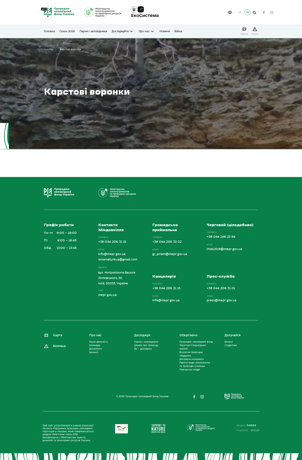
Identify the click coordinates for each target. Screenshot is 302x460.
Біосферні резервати (192, 359)
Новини (164, 31)
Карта (244, 34)
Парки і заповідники (93, 31)
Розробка (248, 430)
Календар (94, 345)
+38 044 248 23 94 (221, 236)
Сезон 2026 (67, 31)
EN (239, 12)
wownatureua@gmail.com (117, 259)
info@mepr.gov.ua (111, 254)
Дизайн (246, 425)
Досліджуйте (120, 31)
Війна (178, 31)
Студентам (231, 345)
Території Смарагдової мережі (193, 347)
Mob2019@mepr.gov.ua (224, 249)
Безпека (59, 346)
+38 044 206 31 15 (112, 241)
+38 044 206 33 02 (167, 241)
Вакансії (93, 352)
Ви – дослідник (143, 348)
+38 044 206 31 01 (221, 288)
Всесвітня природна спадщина (191, 354)
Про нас (144, 31)
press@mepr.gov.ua (221, 300)
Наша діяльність (98, 341)
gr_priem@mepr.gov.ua (169, 254)
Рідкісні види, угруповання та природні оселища (195, 364)
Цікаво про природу (146, 345)
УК (247, 12)
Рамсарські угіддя (190, 369)
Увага (255, 34)
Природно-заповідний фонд (196, 341)
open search (254, 12)
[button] (230, 12)
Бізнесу (229, 341)
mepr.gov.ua (107, 295)
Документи (95, 348)
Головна (49, 31)
